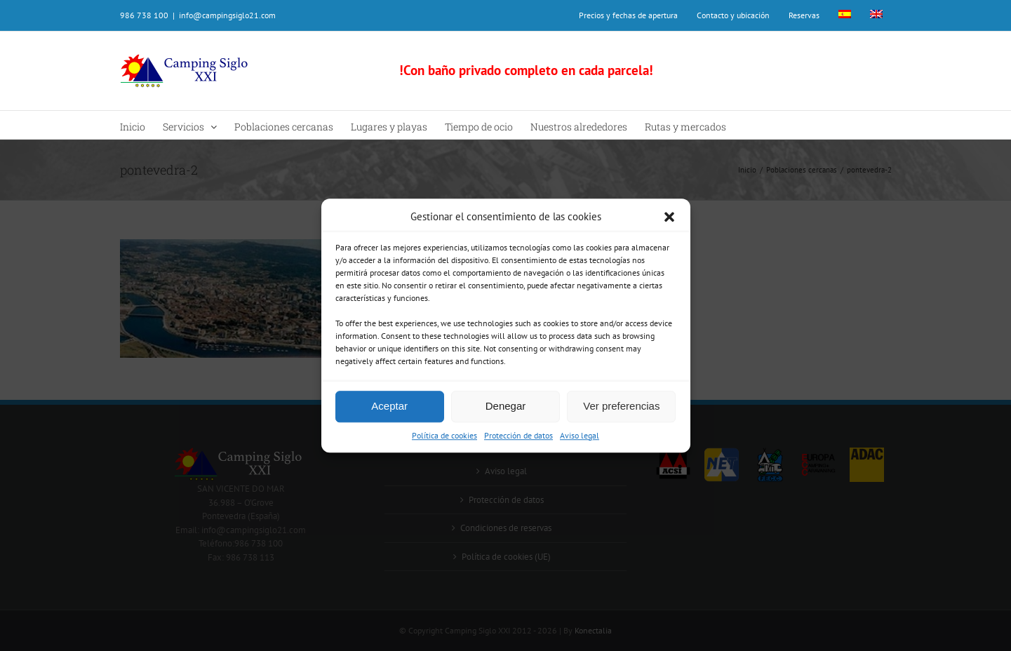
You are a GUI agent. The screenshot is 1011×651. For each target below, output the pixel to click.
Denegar (506, 406)
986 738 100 (144, 15)
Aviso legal (579, 435)
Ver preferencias (621, 406)
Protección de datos (518, 435)
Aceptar (389, 406)
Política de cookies (444, 435)
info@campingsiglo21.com (227, 15)
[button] (669, 217)
